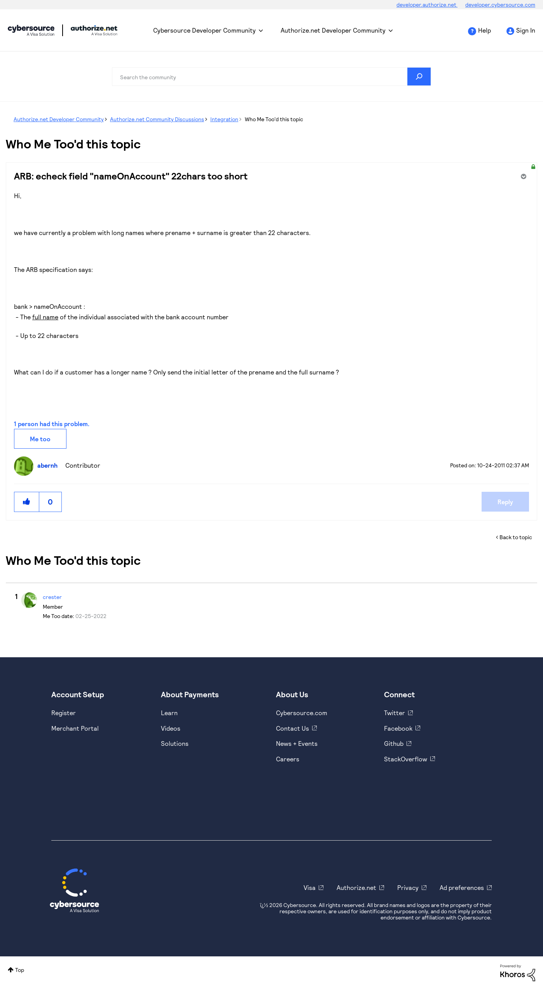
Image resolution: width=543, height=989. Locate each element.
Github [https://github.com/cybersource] (393, 743)
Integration (224, 119)
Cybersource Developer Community (31, 30)
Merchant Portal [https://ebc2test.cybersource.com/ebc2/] (75, 728)
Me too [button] (40, 438)
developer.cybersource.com (500, 4)
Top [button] (19, 969)
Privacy (408, 887)
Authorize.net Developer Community (333, 30)
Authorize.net (356, 887)
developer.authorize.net (426, 4)
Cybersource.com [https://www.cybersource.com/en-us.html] (301, 712)
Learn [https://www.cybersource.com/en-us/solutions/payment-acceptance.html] (169, 712)
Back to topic (515, 537)
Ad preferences (462, 887)
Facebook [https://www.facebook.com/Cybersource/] (398, 728)
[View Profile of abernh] (49, 465)
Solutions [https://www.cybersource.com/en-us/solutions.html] (175, 743)
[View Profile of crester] (52, 597)
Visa (310, 887)
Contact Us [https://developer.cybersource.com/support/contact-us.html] (292, 728)
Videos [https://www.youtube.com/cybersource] (170, 728)
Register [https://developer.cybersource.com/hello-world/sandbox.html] (63, 712)
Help (484, 30)
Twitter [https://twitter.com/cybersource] (394, 712)
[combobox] (271, 76)
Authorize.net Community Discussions (157, 119)
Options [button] (523, 176)
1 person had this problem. (51, 423)
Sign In (525, 30)
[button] (26, 501)
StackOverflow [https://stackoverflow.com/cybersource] (405, 759)
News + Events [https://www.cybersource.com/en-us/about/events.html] (297, 743)
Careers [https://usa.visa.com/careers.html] (287, 759)
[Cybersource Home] (74, 890)
